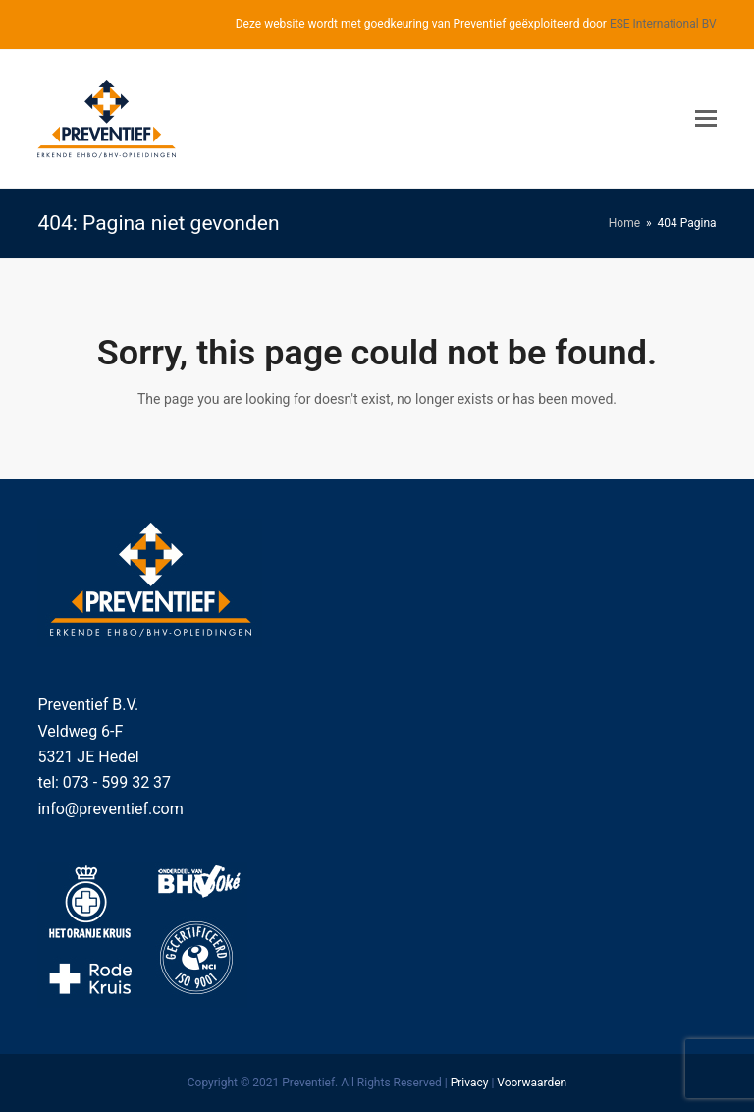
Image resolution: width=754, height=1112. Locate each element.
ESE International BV (663, 23)
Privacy (470, 1082)
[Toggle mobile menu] (706, 119)
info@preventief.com (110, 809)
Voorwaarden (531, 1082)
